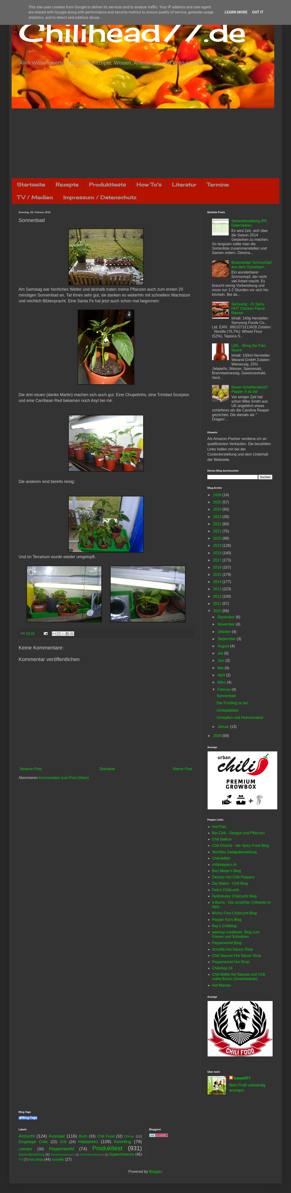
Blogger (155, 1171)
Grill (63, 1142)
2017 (217, 560)
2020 (217, 538)
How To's (149, 184)
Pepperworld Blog (226, 943)
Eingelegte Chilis (33, 1142)
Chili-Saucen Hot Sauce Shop (236, 956)
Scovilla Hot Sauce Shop (232, 949)
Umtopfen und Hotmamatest (240, 718)
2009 (217, 736)
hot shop (36, 1159)
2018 (217, 553)
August (224, 646)
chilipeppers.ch (224, 865)
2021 (217, 531)
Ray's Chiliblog (224, 926)
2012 (217, 596)
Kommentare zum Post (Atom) (64, 778)
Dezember (227, 617)
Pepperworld (61, 1148)
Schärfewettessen (62, 1154)
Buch (83, 1136)
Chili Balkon (221, 839)
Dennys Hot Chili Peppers (233, 877)
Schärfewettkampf (92, 1154)
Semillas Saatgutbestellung (234, 852)
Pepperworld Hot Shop (230, 962)
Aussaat (57, 1136)
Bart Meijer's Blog (226, 871)
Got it (257, 12)
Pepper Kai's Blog (226, 920)
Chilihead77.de (132, 32)
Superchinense (121, 1154)
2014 (217, 582)
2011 (217, 604)
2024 (217, 509)
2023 (217, 517)
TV (21, 1159)
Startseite (31, 184)
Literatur (184, 184)
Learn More (236, 12)
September (227, 639)
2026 (217, 495)
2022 (217, 524)
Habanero (88, 1141)
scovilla (58, 1159)
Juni (221, 660)
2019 (217, 546)
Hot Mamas (221, 985)
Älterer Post (182, 769)
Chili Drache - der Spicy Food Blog (240, 845)
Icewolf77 (242, 1078)
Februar (224, 689)
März (222, 682)
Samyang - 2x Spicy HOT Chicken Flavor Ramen (248, 308)
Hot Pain (219, 827)
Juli (221, 653)
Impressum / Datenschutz (99, 197)
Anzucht (27, 1136)
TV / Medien (35, 197)
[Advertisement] (145, 143)
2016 (217, 567)
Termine (218, 184)
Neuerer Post (31, 769)
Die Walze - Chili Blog (230, 883)
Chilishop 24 (222, 968)
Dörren (129, 1136)
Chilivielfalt (221, 858)
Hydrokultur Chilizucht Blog (234, 896)
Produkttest (107, 1148)
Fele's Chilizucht (225, 890)
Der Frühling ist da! (232, 703)
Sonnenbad (226, 696)
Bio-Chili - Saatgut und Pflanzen (238, 833)
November (227, 624)
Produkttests (107, 184)
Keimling (122, 1141)
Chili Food (105, 1136)
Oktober (225, 632)
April (222, 675)
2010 (217, 611)
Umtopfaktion (227, 710)
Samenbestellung (31, 1154)
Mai (221, 668)
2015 (217, 575)
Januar (224, 727)
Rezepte (67, 184)
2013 (217, 589)
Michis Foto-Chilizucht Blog (234, 913)
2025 (217, 502)
